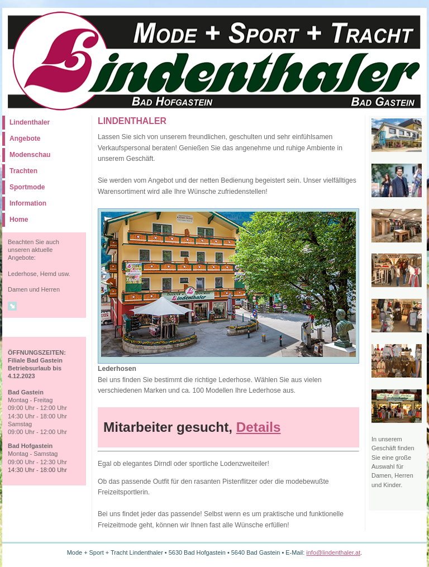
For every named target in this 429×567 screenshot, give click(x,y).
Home (18, 219)
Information (27, 203)
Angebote (24, 138)
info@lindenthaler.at (333, 552)
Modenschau (29, 155)
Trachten (23, 171)
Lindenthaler (29, 122)
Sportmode (27, 187)
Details (258, 427)
